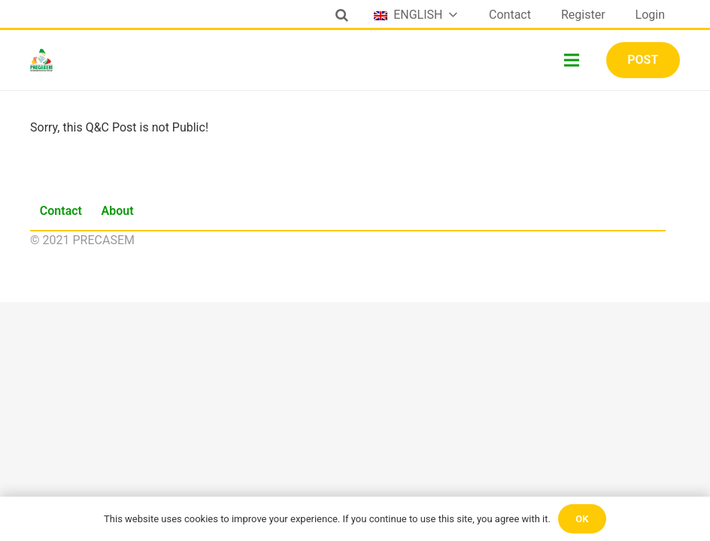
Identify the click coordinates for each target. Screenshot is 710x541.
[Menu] (572, 60)
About (118, 211)
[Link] (41, 60)
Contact (61, 211)
